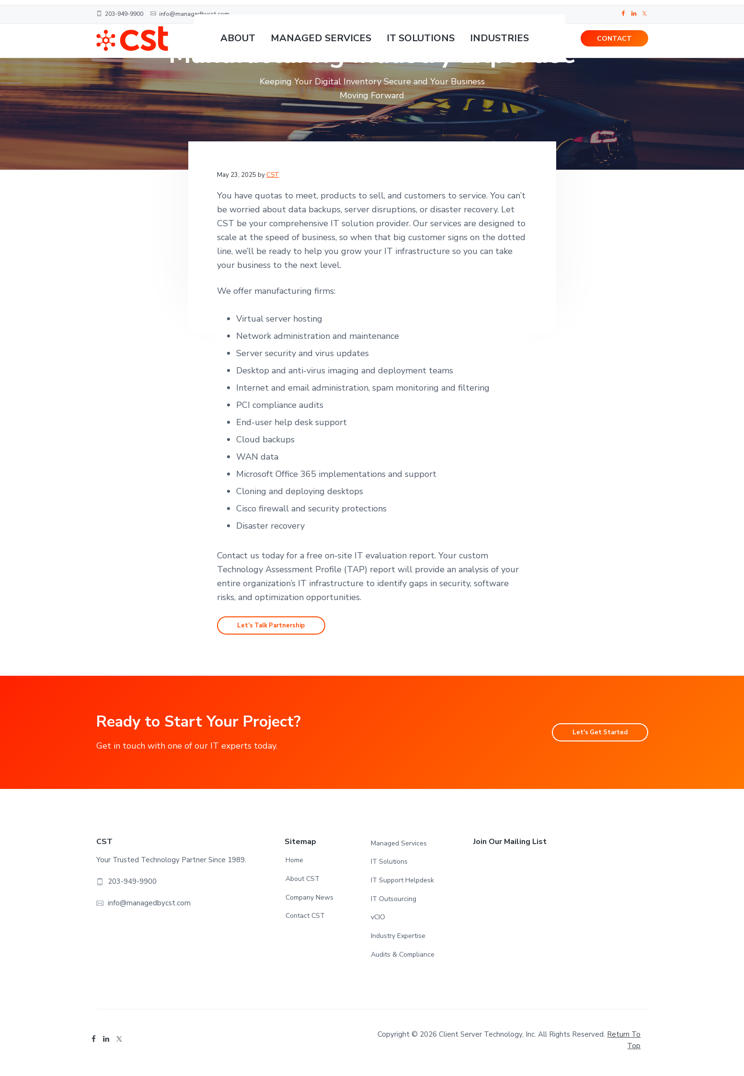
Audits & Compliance (403, 959)
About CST (303, 883)
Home (294, 864)
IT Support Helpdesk (402, 885)
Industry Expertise (398, 940)
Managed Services (399, 848)
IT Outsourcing (393, 903)
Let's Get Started (588, 737)
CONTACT (614, 43)
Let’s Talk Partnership (284, 628)
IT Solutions (389, 866)
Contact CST (305, 920)
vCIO (378, 921)
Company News (309, 902)
